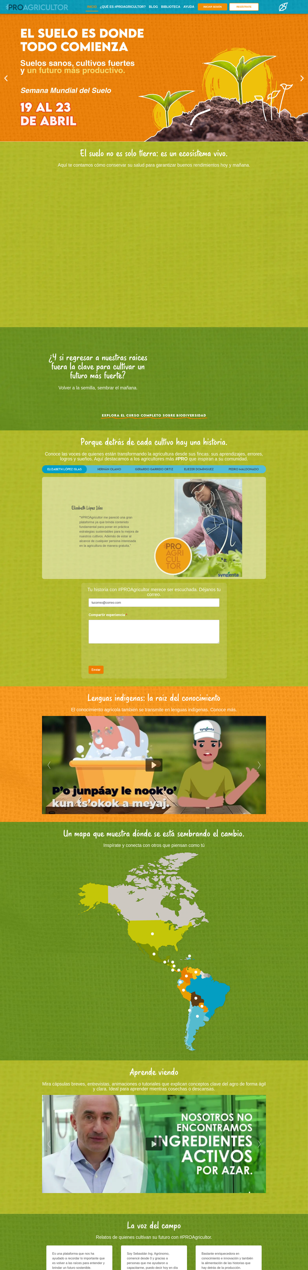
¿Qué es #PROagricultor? (123, 6)
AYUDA (188, 6)
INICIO (92, 6)
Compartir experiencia (108, 615)
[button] (6, 78)
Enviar (96, 670)
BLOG (153, 6)
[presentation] (118, 663)
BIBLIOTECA (170, 6)
